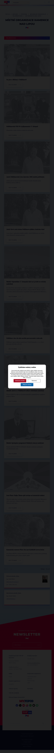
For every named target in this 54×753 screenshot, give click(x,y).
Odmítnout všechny (20, 380)
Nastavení (34, 380)
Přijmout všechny (27, 384)
